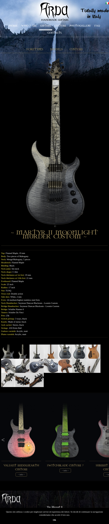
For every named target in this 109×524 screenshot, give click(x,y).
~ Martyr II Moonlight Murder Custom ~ (54, 235)
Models (56, 49)
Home (13, 25)
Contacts (55, 32)
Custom (60, 25)
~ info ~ (21, 474)
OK (54, 520)
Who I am (28, 25)
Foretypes (35, 49)
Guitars (45, 25)
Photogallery (80, 25)
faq (97, 25)
